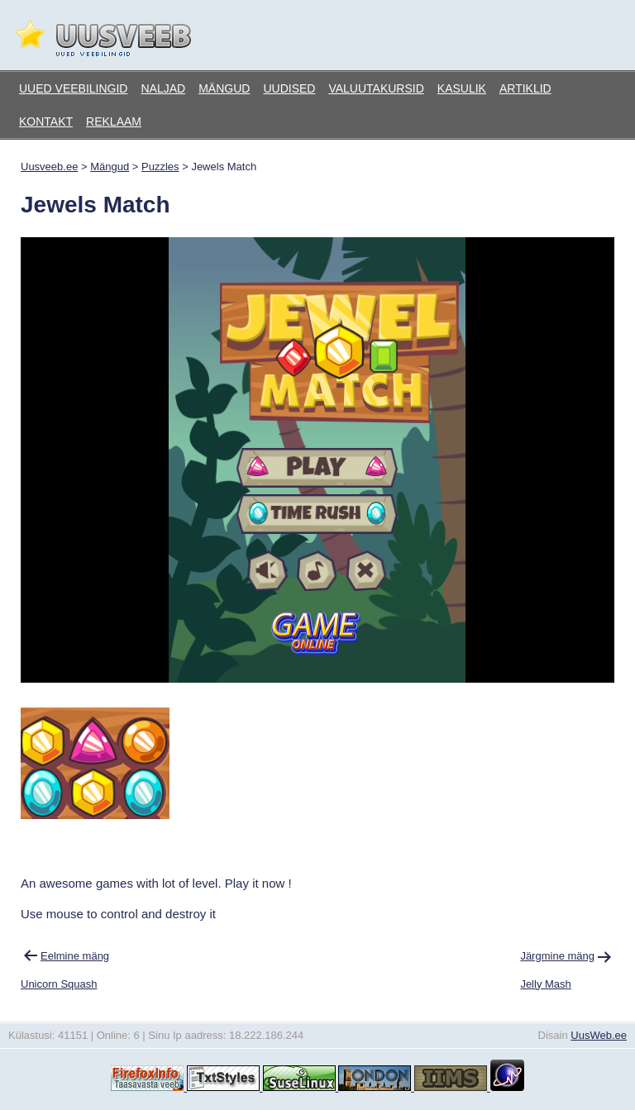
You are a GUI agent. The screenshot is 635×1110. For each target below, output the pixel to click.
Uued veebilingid (73, 88)
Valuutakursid (375, 88)
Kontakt (46, 121)
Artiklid (525, 88)
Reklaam (113, 121)
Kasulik (461, 88)
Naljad (163, 88)
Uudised (289, 88)
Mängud (224, 88)
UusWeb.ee (599, 1035)
